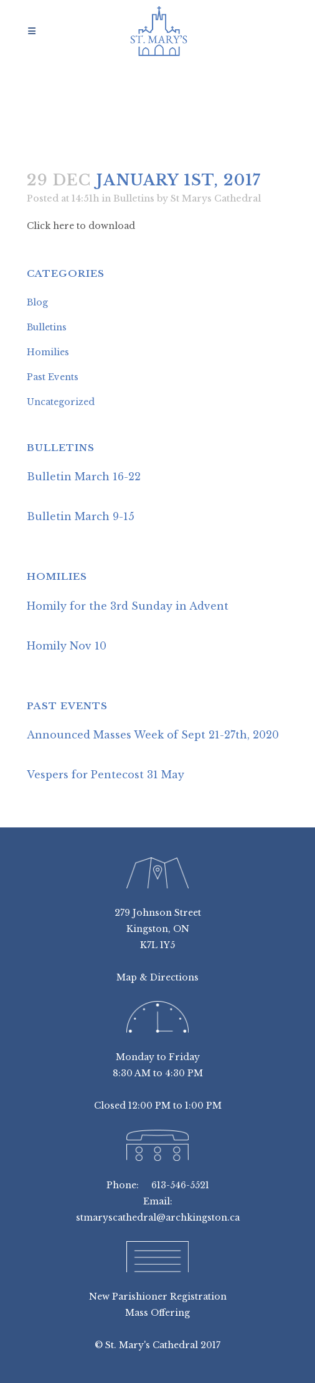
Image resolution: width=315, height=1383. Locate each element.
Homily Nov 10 (66, 646)
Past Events (52, 377)
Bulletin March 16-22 (84, 476)
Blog (37, 302)
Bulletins (133, 198)
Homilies (48, 352)
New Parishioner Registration (158, 1296)
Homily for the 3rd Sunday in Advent (127, 606)
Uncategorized (61, 401)
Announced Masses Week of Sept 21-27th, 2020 (153, 735)
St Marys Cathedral (216, 198)
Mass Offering (157, 1312)
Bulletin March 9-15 (80, 516)
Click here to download (81, 225)
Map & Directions (157, 977)
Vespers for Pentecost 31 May (105, 774)
